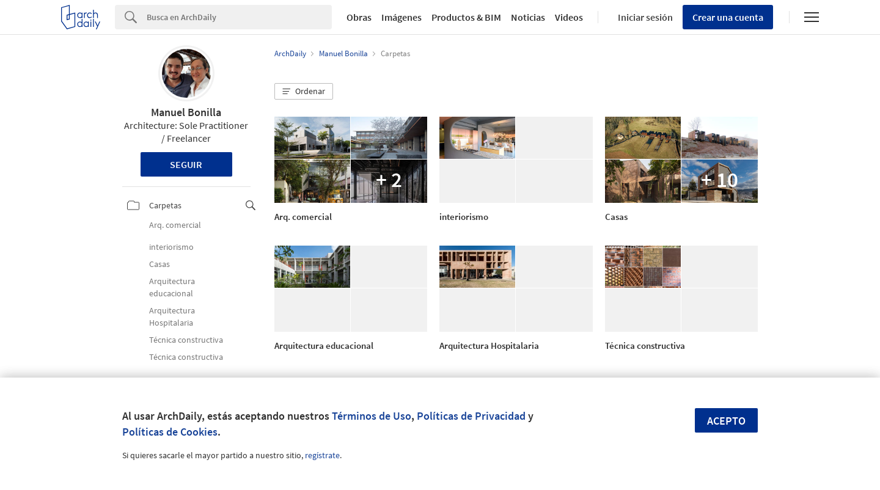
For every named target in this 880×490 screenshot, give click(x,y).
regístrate (322, 455)
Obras (359, 17)
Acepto (726, 421)
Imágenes (401, 17)
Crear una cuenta (727, 17)
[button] (303, 91)
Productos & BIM (466, 17)
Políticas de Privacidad (471, 416)
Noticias (528, 17)
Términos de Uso (371, 416)
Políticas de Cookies (170, 432)
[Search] (239, 17)
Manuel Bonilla (186, 112)
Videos (569, 17)
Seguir (186, 164)
